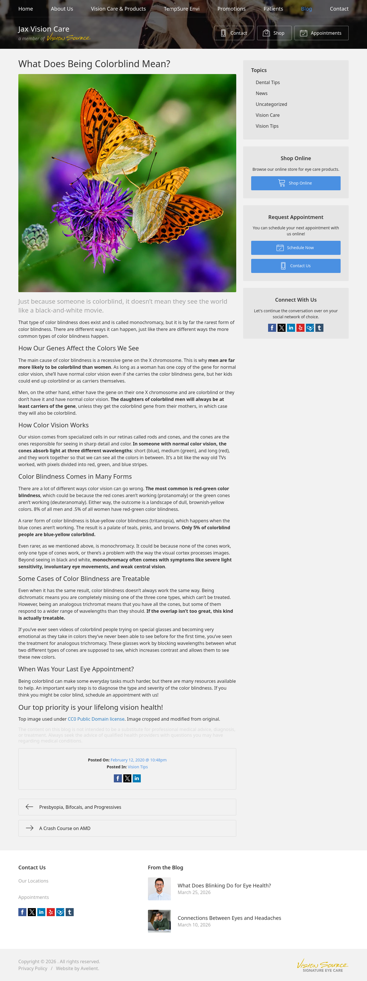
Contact (339, 8)
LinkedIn (291, 328)
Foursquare (310, 328)
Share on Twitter (127, 778)
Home (25, 8)
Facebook (272, 328)
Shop (273, 33)
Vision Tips (138, 766)
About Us (62, 8)
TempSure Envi (182, 8)
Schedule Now (295, 247)
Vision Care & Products (118, 8)
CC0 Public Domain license (96, 719)
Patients (273, 8)
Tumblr (319, 328)
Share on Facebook (118, 778)
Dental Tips (268, 82)
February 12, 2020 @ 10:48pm (139, 760)
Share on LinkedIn (137, 778)
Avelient (89, 968)
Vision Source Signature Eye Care (323, 965)
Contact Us (295, 265)
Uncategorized (271, 104)
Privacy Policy (32, 968)
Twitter (282, 328)
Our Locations (33, 881)
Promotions (231, 8)
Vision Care (268, 115)
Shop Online (295, 183)
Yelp (300, 328)
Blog (306, 8)
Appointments (320, 33)
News (262, 93)
